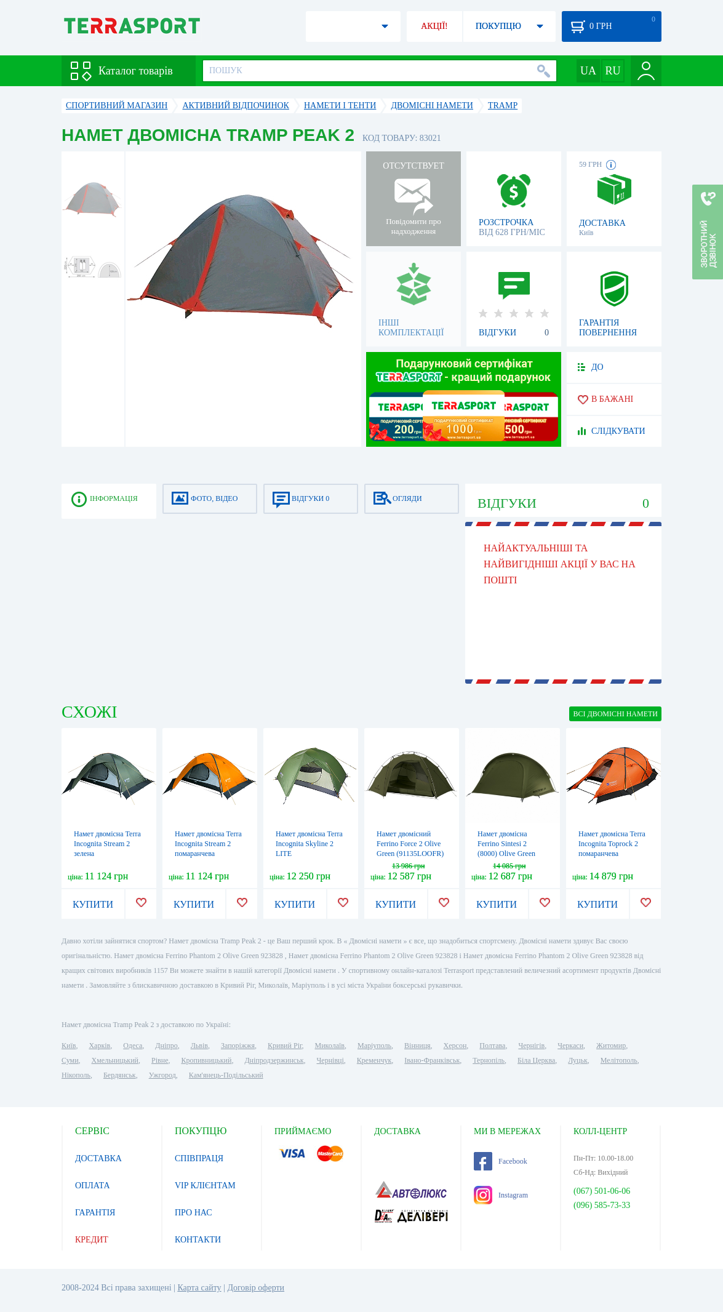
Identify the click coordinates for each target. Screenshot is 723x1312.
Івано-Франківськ (432, 1060)
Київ (69, 1045)
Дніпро (166, 1045)
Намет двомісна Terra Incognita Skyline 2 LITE (309, 844)
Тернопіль (489, 1060)
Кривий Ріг (285, 1045)
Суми (70, 1060)
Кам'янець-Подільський (226, 1075)
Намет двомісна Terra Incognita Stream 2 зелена (107, 844)
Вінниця (417, 1045)
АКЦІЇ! (434, 26)
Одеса (132, 1045)
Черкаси (570, 1045)
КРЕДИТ (91, 1239)
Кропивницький (206, 1060)
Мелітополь (619, 1060)
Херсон (455, 1045)
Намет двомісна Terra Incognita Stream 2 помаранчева (208, 844)
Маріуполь (374, 1045)
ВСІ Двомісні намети (615, 714)
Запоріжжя (238, 1045)
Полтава (492, 1045)
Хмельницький (115, 1060)
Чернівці (330, 1060)
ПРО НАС (193, 1212)
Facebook (500, 1161)
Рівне (159, 1060)
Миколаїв (330, 1045)
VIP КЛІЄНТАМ (205, 1185)
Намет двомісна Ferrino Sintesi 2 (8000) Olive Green (506, 844)
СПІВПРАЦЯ (199, 1158)
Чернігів (531, 1045)
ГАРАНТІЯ (95, 1212)
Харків (99, 1045)
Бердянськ (119, 1075)
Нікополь (76, 1075)
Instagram (501, 1195)
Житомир (611, 1045)
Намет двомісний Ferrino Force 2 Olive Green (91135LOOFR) (410, 844)
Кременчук (374, 1060)
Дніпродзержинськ (273, 1060)
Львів (199, 1045)
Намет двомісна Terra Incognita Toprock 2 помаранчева (611, 844)
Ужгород (162, 1075)
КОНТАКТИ (198, 1239)
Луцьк (578, 1060)
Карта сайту (199, 1287)
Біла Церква (536, 1060)
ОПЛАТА (92, 1185)
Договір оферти (255, 1287)
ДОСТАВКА (98, 1158)
